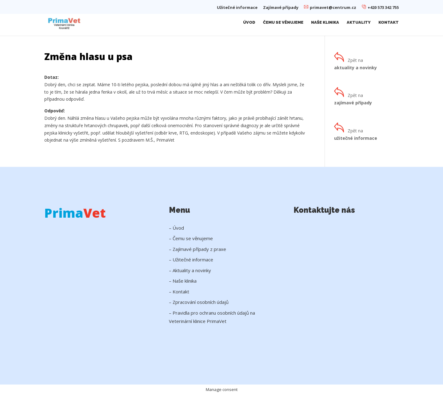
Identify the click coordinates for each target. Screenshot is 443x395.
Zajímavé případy (280, 8)
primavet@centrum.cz (330, 7)
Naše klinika (325, 22)
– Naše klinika (183, 281)
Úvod (249, 22)
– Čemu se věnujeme (191, 238)
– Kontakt (179, 291)
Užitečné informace (237, 8)
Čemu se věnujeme (283, 22)
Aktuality (359, 22)
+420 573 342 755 (380, 7)
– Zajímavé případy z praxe (197, 249)
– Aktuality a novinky (190, 270)
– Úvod (176, 228)
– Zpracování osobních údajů (199, 302)
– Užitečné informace (191, 259)
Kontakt (388, 22)
